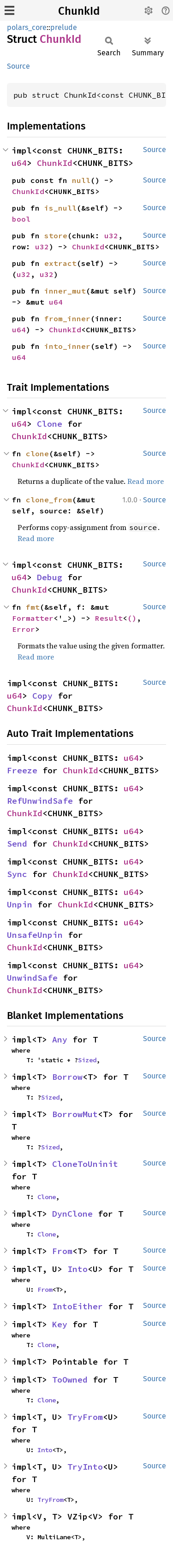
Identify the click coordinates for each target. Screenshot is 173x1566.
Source (18, 66)
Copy (42, 695)
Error (23, 629)
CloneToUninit (85, 1164)
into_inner (67, 346)
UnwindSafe (32, 977)
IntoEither (77, 1306)
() (132, 618)
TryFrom (85, 1417)
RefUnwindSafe (40, 800)
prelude (63, 27)
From (62, 1251)
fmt (33, 607)
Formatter (33, 618)
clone (37, 453)
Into (77, 1269)
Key (59, 1324)
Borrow (67, 1076)
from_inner (67, 318)
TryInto (85, 1466)
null (81, 180)
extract (60, 263)
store (55, 235)
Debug (49, 577)
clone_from (49, 499)
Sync (17, 874)
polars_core (27, 27)
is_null (60, 207)
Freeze (22, 770)
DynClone (72, 1213)
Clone (49, 423)
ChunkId (79, 11)
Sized (87, 1060)
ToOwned (70, 1379)
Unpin (19, 904)
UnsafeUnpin (35, 935)
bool (21, 219)
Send (17, 843)
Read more (145, 481)
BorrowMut (75, 1114)
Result (109, 618)
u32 (111, 235)
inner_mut (65, 290)
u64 (19, 163)
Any (59, 1039)
